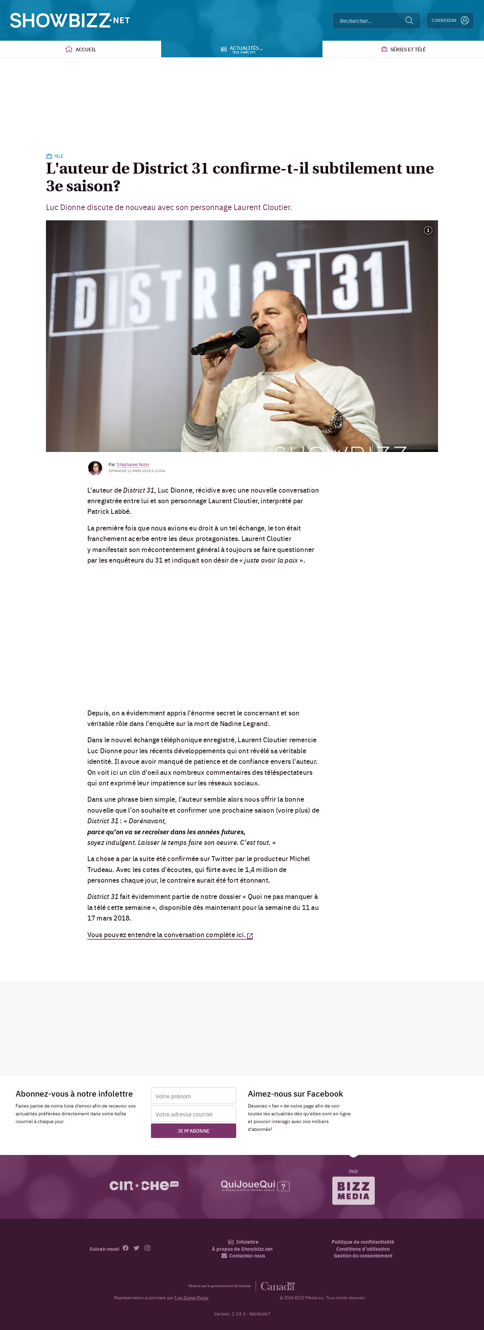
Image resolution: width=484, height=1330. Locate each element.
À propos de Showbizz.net (242, 1248)
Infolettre (243, 1241)
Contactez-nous (243, 1255)
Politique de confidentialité (363, 1241)
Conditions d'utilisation (363, 1248)
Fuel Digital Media (191, 1297)
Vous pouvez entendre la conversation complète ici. (166, 934)
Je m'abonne (193, 1130)
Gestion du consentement (363, 1255)
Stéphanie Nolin (133, 464)
